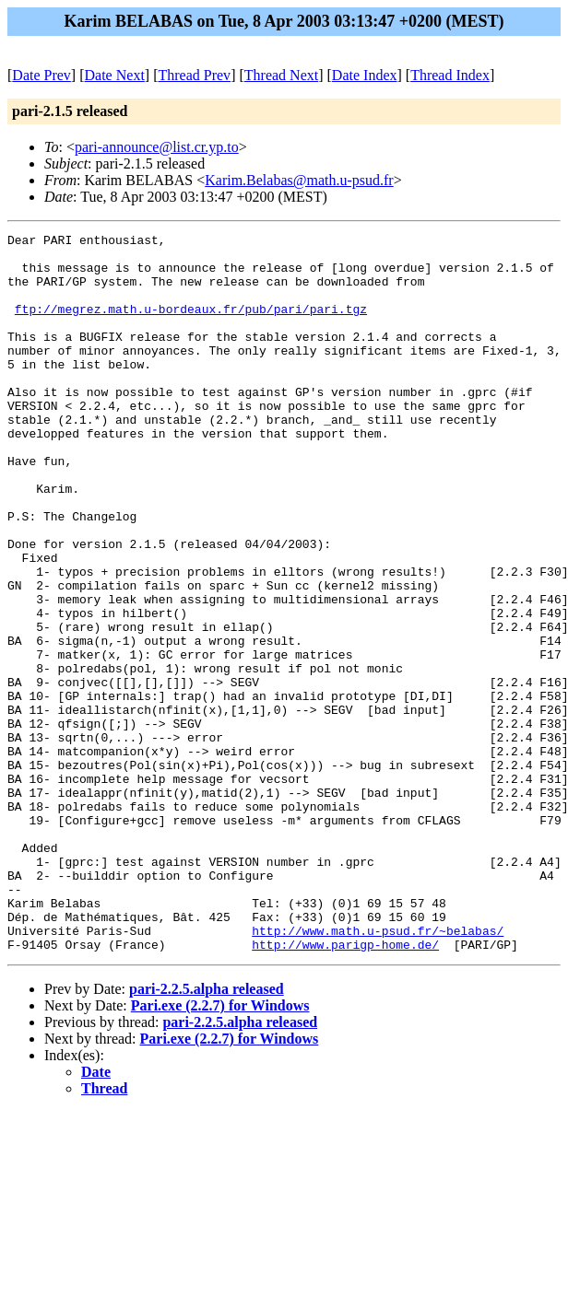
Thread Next (281, 75)
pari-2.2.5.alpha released (206, 1132)
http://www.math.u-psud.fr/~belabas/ (377, 1071)
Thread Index (450, 75)
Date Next (115, 75)
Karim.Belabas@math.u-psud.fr (299, 180)
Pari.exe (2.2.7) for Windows (220, 1149)
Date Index (364, 75)
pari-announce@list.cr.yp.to (157, 147)
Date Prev (41, 75)
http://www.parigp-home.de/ (345, 1088)
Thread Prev (194, 75)
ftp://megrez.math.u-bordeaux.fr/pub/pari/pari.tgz (191, 325)
